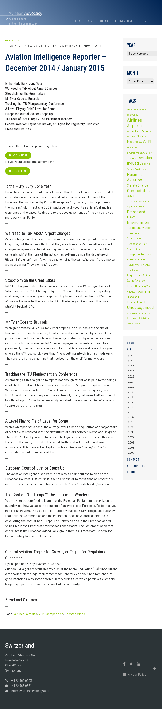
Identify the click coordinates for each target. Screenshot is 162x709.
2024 (131, 366)
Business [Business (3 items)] (140, 169)
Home (78, 21)
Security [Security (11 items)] (133, 280)
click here (18, 170)
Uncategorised (75, 614)
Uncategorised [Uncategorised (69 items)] (140, 307)
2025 (131, 361)
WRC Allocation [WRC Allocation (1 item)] (135, 323)
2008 (131, 447)
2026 (131, 356)
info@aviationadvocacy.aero (30, 691)
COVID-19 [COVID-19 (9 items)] (133, 196)
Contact (104, 21)
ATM (42, 614)
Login (142, 21)
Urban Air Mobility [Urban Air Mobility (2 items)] (136, 312)
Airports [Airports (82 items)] (134, 125)
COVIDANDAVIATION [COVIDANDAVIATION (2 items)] (138, 201)
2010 (131, 437)
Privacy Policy (134, 674)
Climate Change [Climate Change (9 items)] (137, 185)
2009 (131, 442)
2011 (130, 432)
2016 (131, 407)
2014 (30, 40)
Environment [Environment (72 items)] (139, 222)
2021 (131, 381)
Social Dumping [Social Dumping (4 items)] (136, 286)
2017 (130, 402)
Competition (54, 614)
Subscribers (124, 21)
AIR (90, 21)
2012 (131, 427)
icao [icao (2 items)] (129, 269)
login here (18, 155)
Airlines (19, 614)
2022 (131, 376)
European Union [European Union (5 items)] (136, 259)
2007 (131, 452)
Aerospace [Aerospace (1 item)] (132, 109)
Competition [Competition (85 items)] (138, 190)
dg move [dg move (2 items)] (132, 206)
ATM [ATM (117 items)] (147, 141)
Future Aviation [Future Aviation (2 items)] (135, 264)
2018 (131, 396)
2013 (131, 422)
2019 (131, 391)
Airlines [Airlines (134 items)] (134, 119)
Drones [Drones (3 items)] (142, 206)
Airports (31, 614)
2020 (131, 386)
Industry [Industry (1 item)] (136, 270)
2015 (131, 412)
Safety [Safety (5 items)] (146, 275)
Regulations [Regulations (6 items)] (134, 275)
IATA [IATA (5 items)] (147, 264)
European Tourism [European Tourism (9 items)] (139, 254)
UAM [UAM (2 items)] (144, 302)
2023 (131, 371)
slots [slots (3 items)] (142, 280)
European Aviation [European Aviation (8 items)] (139, 227)
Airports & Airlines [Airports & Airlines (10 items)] (139, 131)
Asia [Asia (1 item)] (140, 141)
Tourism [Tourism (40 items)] (143, 291)
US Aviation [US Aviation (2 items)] (143, 318)
